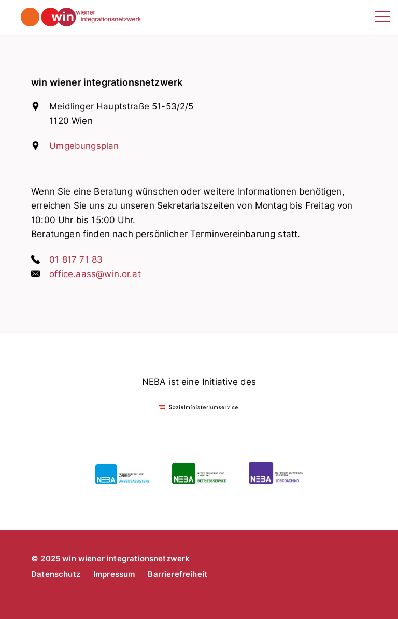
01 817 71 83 (76, 259)
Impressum (114, 574)
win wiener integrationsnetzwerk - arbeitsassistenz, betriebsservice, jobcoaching (136, 17)
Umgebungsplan (84, 146)
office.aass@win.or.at (95, 274)
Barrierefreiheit (177, 574)
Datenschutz (55, 574)
